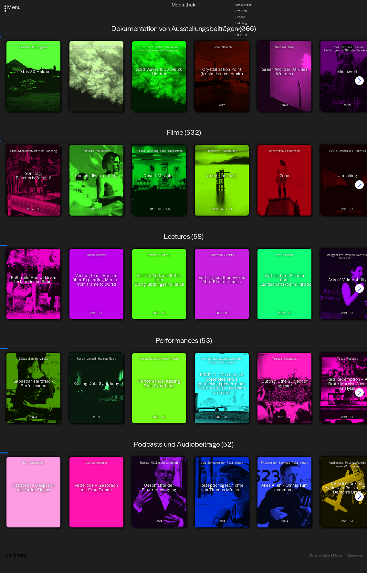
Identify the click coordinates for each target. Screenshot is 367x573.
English (241, 35)
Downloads (243, 29)
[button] (359, 80)
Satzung (241, 23)
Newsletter (244, 4)
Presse (240, 17)
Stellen (241, 11)
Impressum (355, 555)
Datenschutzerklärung (326, 555)
